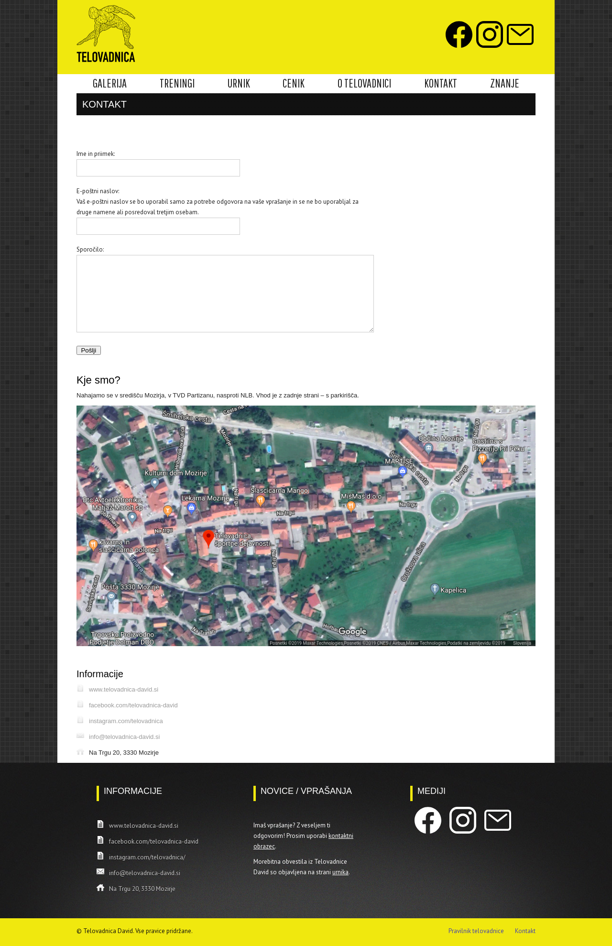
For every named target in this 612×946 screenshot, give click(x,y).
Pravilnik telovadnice (476, 931)
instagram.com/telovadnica (126, 721)
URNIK (239, 83)
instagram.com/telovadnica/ (147, 857)
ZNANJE (504, 83)
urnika (340, 872)
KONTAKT (440, 83)
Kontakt (525, 931)
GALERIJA (110, 83)
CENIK (294, 83)
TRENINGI (177, 83)
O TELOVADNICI (364, 83)
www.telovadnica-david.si (123, 689)
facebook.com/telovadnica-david (133, 705)
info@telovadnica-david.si (124, 736)
